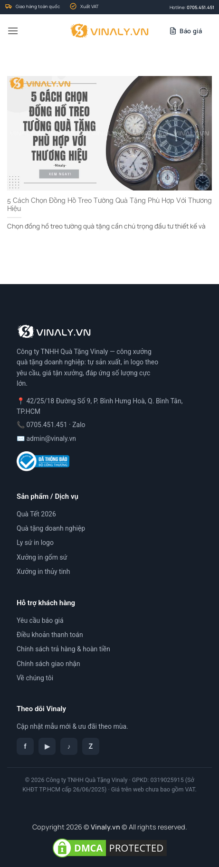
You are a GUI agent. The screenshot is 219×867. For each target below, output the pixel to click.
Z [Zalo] (91, 746)
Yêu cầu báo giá (40, 620)
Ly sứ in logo (35, 542)
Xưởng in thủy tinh (43, 571)
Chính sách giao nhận (48, 663)
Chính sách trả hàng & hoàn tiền (63, 649)
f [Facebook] (25, 746)
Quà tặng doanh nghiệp (51, 528)
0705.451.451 (200, 7)
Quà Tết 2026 (36, 514)
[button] (13, 30)
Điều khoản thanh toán (50, 634)
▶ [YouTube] (47, 746)
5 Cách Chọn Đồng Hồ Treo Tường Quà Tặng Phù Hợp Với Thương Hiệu (109, 205)
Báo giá (191, 31)
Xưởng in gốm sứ (42, 557)
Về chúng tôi (35, 678)
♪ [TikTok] (69, 746)
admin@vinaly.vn (51, 438)
